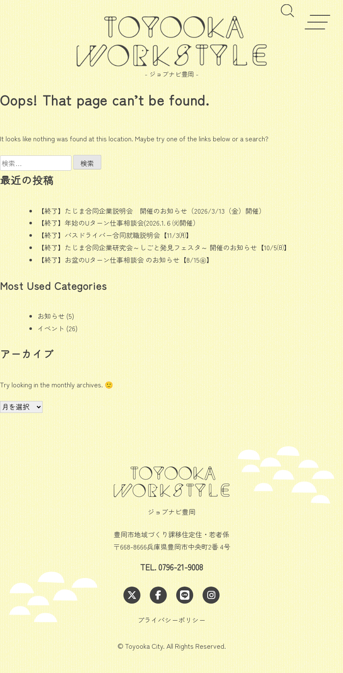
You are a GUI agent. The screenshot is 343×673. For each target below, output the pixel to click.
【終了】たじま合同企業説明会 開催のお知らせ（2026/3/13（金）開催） (151, 211)
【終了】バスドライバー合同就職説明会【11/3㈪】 (115, 235)
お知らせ (51, 316)
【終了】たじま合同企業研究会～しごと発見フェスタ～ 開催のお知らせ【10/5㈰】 (164, 247)
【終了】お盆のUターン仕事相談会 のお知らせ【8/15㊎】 (125, 260)
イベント (51, 328)
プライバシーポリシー (171, 620)
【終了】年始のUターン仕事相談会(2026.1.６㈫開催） (118, 223)
